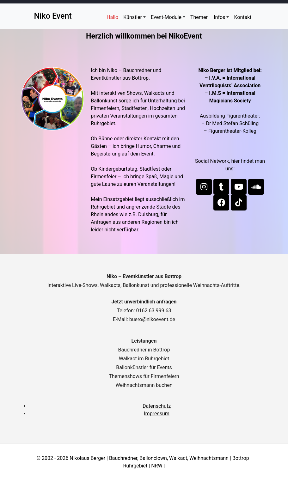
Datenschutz (157, 406)
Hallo (112, 17)
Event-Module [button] (166, 17)
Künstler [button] (132, 17)
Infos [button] (219, 17)
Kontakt (242, 17)
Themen (199, 17)
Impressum (156, 414)
